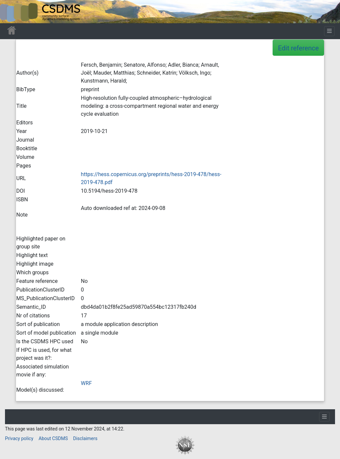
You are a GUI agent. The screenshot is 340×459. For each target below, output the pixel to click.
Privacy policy (19, 438)
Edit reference (298, 48)
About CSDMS (53, 438)
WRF (86, 383)
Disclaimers (85, 438)
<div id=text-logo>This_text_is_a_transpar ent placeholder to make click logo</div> (10, 11)
